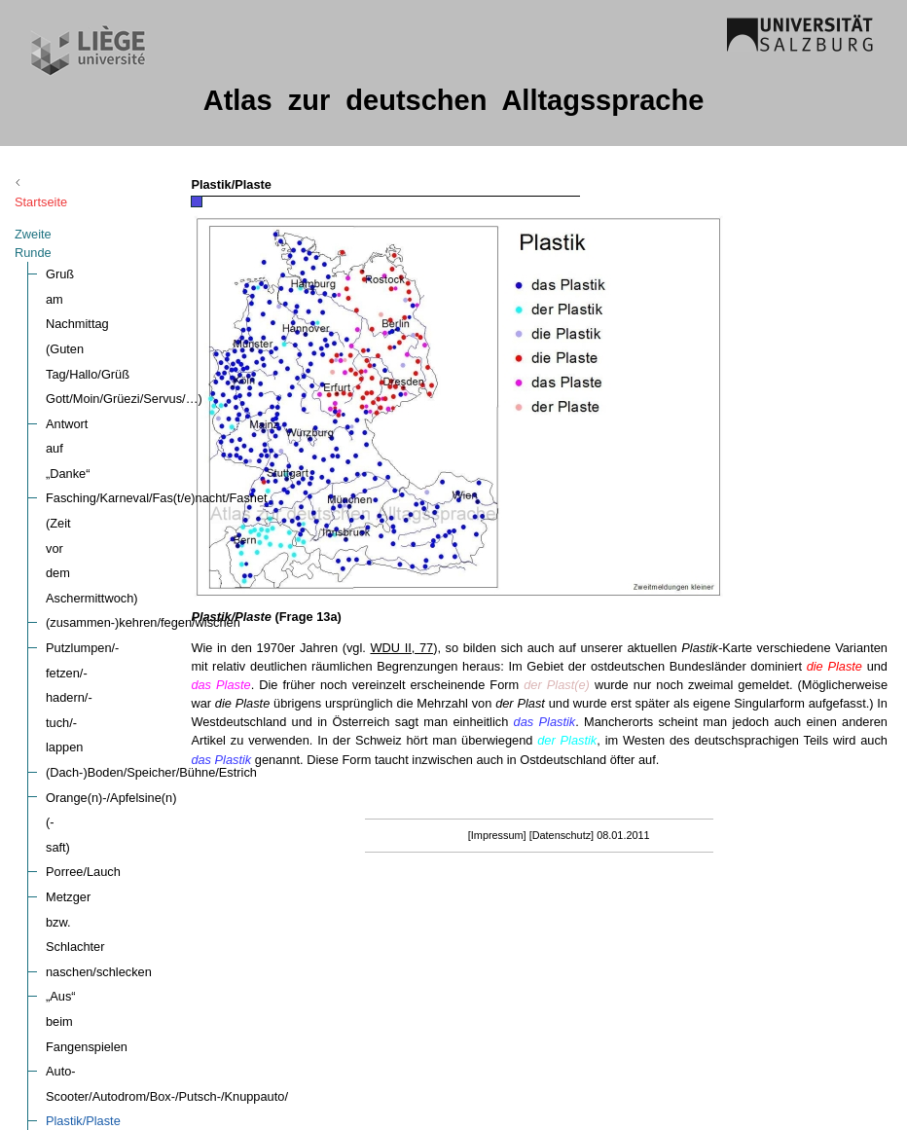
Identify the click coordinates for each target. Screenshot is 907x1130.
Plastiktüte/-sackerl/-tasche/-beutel (141, 610)
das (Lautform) (86, 959)
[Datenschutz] (642, 872)
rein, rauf (70, 934)
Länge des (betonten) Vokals (125, 860)
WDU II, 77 (565, 647)
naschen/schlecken (99, 510)
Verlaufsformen (87, 735)
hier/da (65, 684)
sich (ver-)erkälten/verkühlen (124, 635)
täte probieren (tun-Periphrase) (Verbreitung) (169, 759)
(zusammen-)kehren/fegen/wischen (143, 361)
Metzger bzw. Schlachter (113, 486)
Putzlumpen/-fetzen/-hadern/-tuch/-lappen (160, 386)
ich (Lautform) (84, 1058)
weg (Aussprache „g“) (105, 884)
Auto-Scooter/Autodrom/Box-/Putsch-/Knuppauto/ (182, 560)
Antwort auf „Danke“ (101, 286)
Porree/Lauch (83, 461)
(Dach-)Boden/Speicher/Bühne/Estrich (151, 411)
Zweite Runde (53, 215)
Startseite (57, 183)
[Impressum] (578, 872)
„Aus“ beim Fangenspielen (118, 536)
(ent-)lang (72, 660)
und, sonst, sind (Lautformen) (126, 909)
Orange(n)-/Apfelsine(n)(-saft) (127, 436)
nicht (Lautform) (89, 1109)
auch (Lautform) (89, 1083)
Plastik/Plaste (83, 585)
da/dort (65, 710)
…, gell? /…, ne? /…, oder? (121, 785)
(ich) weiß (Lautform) (103, 984)
